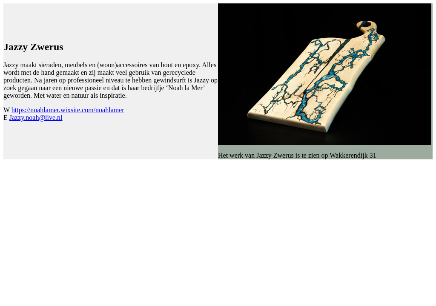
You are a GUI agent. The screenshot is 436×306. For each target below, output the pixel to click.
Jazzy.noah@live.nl (36, 117)
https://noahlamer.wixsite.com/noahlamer (67, 109)
